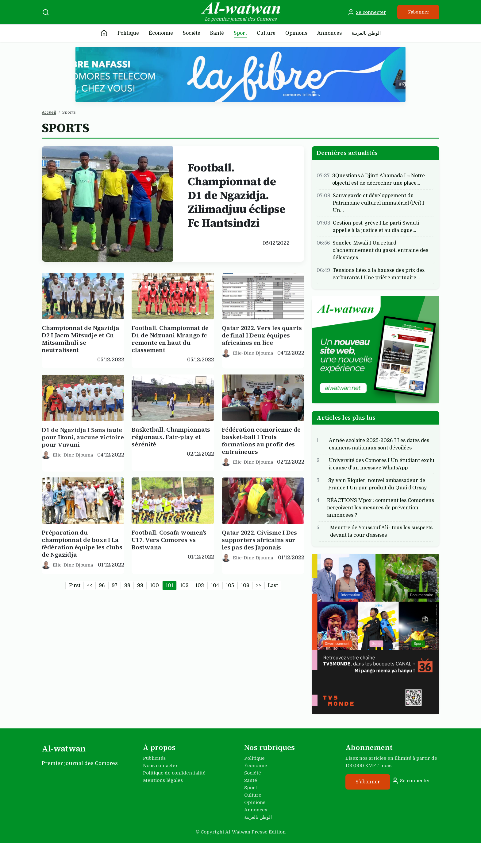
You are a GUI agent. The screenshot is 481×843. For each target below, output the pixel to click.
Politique (128, 33)
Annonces (329, 33)
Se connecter (366, 12)
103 (199, 585)
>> (258, 585)
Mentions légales (163, 780)
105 (230, 585)
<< (89, 585)
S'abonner (418, 12)
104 (215, 585)
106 (245, 585)
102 (184, 585)
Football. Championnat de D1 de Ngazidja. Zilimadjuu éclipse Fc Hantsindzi (236, 195)
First (74, 585)
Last (273, 585)
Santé (217, 33)
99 (140, 585)
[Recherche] (46, 12)
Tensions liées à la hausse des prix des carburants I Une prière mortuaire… (379, 273)
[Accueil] (104, 33)
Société (191, 33)
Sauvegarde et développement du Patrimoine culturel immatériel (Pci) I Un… (378, 203)
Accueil (49, 112)
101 (169, 585)
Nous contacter (160, 765)
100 (154, 585)
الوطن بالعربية (366, 33)
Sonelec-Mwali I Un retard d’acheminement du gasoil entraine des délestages (380, 250)
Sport (240, 33)
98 (127, 585)
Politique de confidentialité (174, 773)
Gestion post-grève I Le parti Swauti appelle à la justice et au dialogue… (376, 226)
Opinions (296, 33)
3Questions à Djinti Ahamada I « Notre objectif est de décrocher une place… (378, 179)
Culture (266, 33)
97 (114, 585)
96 (102, 585)
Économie (161, 33)
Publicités (154, 758)
